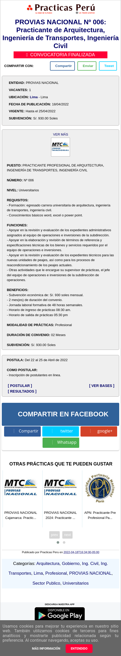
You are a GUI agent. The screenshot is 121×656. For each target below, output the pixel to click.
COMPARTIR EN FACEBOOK (63, 414)
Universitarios (76, 583)
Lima (34, 97)
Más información (46, 648)
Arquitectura (47, 563)
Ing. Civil (90, 563)
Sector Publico (46, 583)
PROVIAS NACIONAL (90, 573)
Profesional (56, 573)
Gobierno (70, 563)
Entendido (79, 648)
